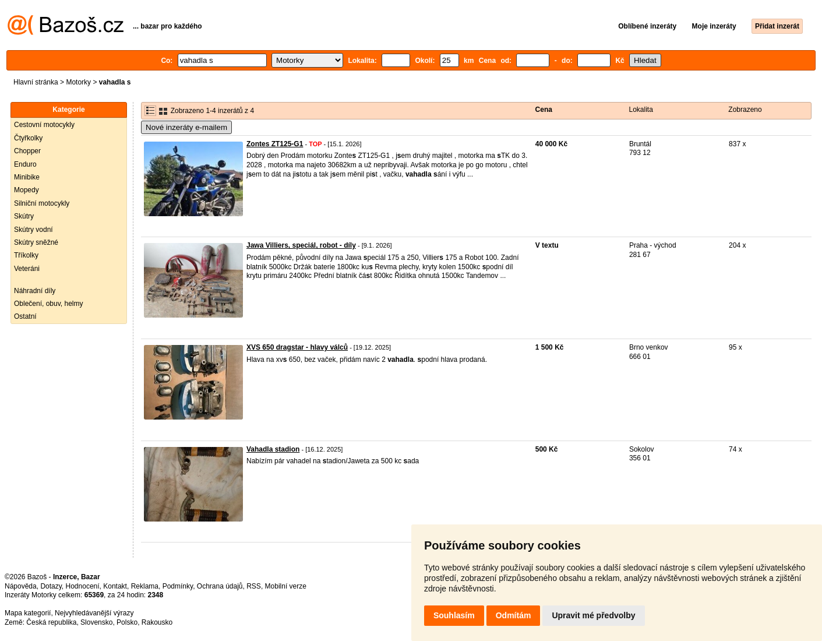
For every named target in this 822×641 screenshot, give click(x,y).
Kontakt (115, 586)
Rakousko (157, 622)
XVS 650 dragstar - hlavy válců (297, 347)
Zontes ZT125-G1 (274, 144)
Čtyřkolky (28, 138)
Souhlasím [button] (454, 615)
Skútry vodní (33, 230)
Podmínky (178, 586)
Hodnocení (83, 586)
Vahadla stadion (272, 449)
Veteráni (27, 269)
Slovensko (96, 622)
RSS (253, 586)
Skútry (24, 216)
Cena (543, 109)
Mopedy (26, 190)
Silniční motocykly (41, 203)
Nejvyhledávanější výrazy (94, 613)
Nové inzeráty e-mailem (186, 127)
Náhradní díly (34, 291)
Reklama (144, 586)
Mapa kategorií (28, 613)
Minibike (27, 177)
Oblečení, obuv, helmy (48, 304)
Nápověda (21, 586)
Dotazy (50, 586)
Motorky (78, 82)
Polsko (127, 622)
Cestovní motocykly (44, 125)
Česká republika (51, 622)
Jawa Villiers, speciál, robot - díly (301, 245)
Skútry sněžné (36, 242)
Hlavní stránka (35, 82)
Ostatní (25, 316)
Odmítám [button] (513, 615)
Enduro (25, 164)
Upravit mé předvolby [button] (593, 615)
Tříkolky (26, 255)
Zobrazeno (744, 109)
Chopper (27, 151)
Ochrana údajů (220, 586)
